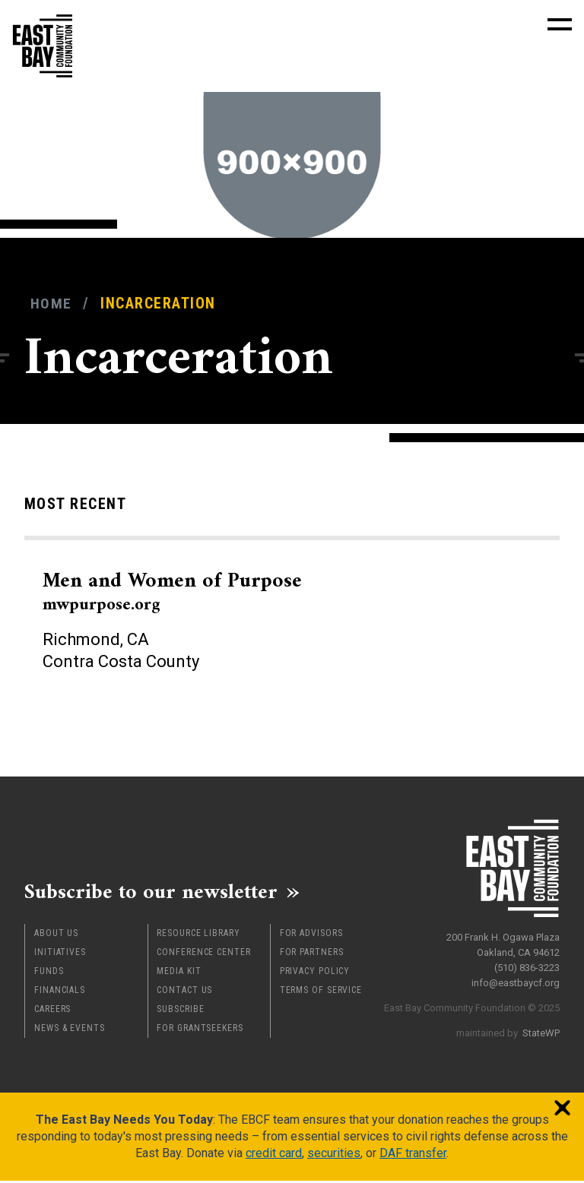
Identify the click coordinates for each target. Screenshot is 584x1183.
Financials (59, 992)
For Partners (312, 954)
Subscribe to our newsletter (160, 893)
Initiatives (60, 954)
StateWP (541, 1030)
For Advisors (311, 935)
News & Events (69, 1030)
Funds (49, 973)
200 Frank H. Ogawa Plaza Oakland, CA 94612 (503, 941)
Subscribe (180, 1011)
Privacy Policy (315, 973)
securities (333, 1155)
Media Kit (179, 973)
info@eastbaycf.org (515, 979)
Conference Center (203, 954)
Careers (52, 1011)
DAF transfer (412, 1155)
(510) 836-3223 (527, 964)
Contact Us (184, 992)
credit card (274, 1155)
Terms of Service (321, 992)
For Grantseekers (200, 1030)
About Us (56, 935)
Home (51, 303)
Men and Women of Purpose (182, 591)
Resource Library (198, 935)
